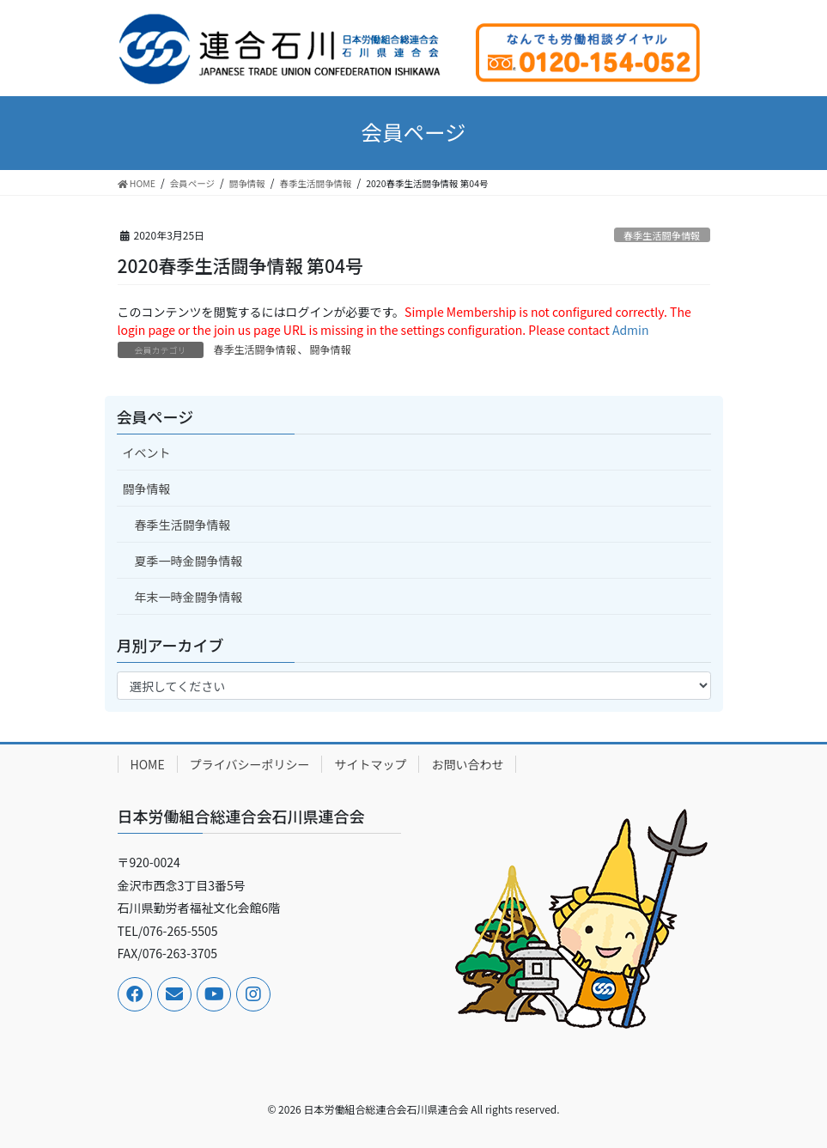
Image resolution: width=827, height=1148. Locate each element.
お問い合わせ (467, 764)
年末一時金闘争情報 (189, 596)
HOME (148, 764)
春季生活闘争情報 (662, 235)
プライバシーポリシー (250, 764)
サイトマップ (370, 764)
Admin (630, 329)
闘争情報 (330, 349)
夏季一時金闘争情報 (189, 560)
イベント (147, 452)
